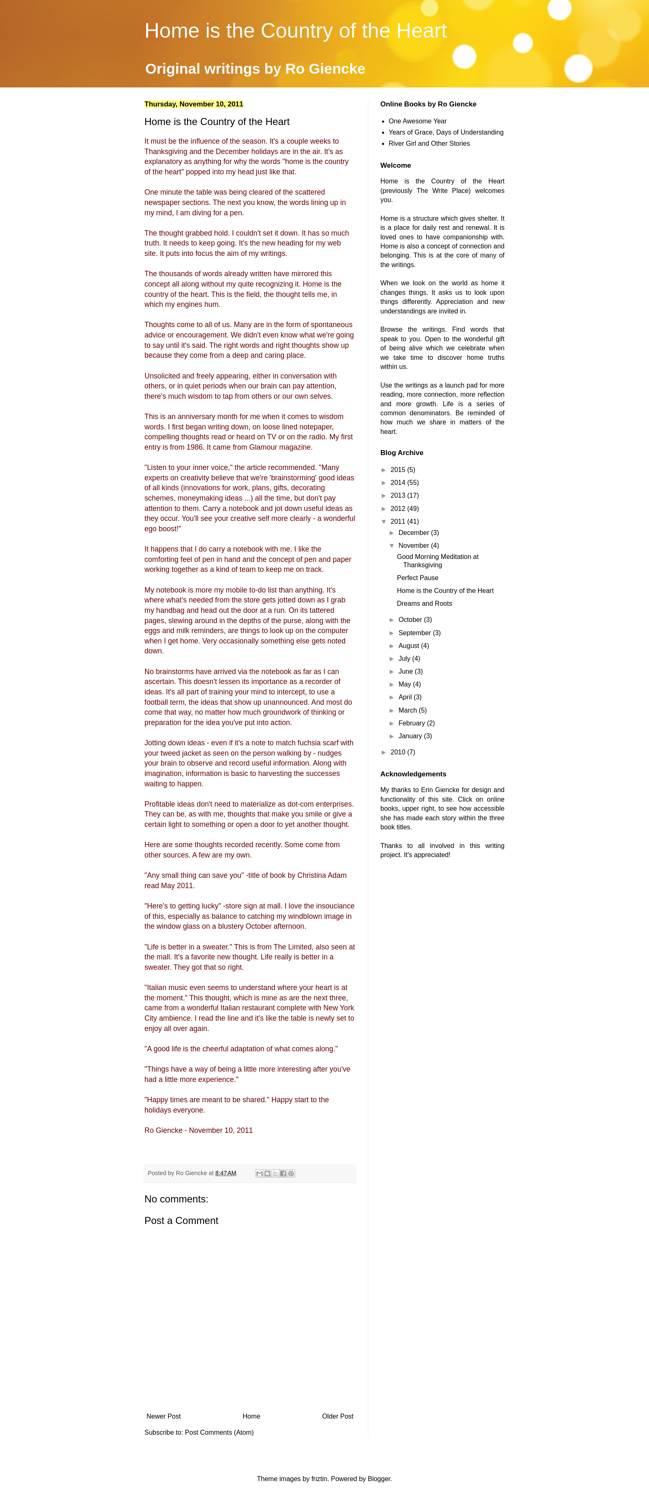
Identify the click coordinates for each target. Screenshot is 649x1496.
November (415, 545)
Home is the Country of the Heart (295, 30)
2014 (399, 482)
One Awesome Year (418, 121)
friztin (319, 1478)
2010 (399, 752)
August (410, 645)
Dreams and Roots (424, 603)
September (416, 632)
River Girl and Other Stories (429, 143)
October (411, 619)
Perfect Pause (418, 577)
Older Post (337, 1416)
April (406, 697)
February (413, 723)
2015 (399, 469)
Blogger (379, 1478)
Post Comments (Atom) (219, 1432)
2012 (399, 508)
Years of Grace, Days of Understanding (446, 132)
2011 (399, 521)
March (409, 710)
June (407, 671)
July (405, 658)
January (411, 736)
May (406, 684)
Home (251, 1416)
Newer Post (164, 1416)
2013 (399, 495)
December (415, 532)
